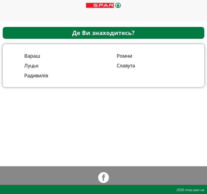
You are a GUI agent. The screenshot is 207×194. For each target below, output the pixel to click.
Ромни (124, 55)
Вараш (32, 55)
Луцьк (31, 65)
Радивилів (36, 75)
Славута (126, 65)
